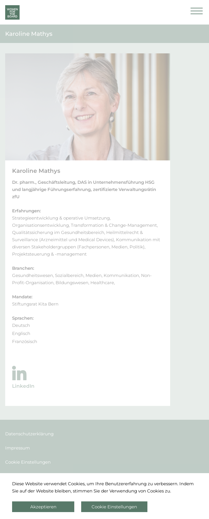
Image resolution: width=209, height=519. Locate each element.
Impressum (17, 448)
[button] (197, 12)
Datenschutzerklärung (29, 433)
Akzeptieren (43, 506)
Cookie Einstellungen (28, 462)
